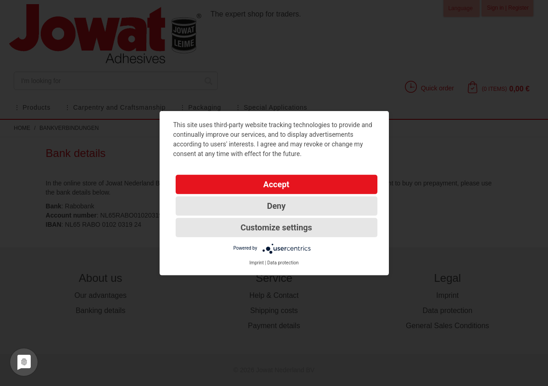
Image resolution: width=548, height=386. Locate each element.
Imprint (256, 262)
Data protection (283, 262)
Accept (276, 184)
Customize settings (276, 227)
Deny (276, 205)
